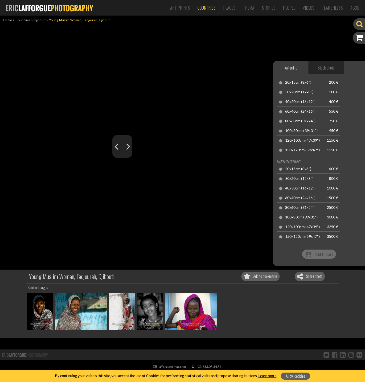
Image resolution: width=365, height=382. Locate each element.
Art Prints (180, 8)
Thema (248, 8)
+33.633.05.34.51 (206, 367)
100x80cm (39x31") (301, 131)
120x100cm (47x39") (302, 140)
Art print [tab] (291, 68)
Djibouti (39, 20)
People (289, 8)
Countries (206, 8)
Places (229, 8)
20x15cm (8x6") (298, 82)
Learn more (267, 375)
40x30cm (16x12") (300, 102)
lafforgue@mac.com (169, 367)
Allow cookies (295, 376)
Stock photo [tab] (326, 68)
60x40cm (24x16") (300, 111)
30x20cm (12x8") (299, 92)
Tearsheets (332, 8)
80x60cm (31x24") (300, 121)
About (355, 8)
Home (7, 20)
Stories (268, 8)
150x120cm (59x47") (302, 150)
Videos (308, 8)
